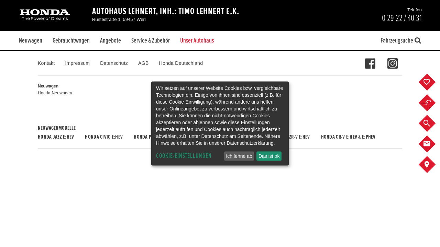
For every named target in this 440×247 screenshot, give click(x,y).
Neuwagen (30, 40)
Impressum (77, 63)
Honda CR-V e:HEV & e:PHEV (348, 137)
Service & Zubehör (150, 40)
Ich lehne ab (239, 156)
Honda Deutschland (181, 63)
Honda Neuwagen (55, 93)
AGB (143, 63)
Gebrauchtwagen (71, 40)
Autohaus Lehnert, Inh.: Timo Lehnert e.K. (165, 11)
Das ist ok (268, 156)
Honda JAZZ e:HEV (56, 137)
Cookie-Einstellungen (184, 156)
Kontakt (46, 63)
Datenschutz (114, 63)
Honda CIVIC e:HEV (104, 137)
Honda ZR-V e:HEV (292, 137)
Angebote (110, 40)
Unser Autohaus (197, 40)
